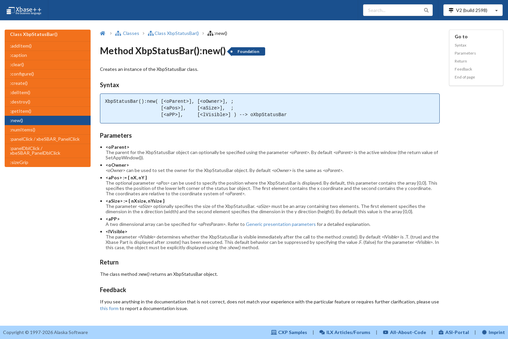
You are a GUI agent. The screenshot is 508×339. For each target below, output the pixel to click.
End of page (465, 77)
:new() (16, 120)
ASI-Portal (453, 332)
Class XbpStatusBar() (173, 33)
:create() (19, 83)
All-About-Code (404, 332)
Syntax (460, 45)
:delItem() (20, 92)
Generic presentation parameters (281, 224)
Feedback (463, 69)
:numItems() (22, 129)
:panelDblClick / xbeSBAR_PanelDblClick (35, 150)
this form (109, 308)
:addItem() (21, 46)
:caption (18, 55)
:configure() (22, 74)
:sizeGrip (19, 162)
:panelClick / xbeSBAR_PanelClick (45, 139)
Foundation (248, 51)
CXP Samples (289, 332)
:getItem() (20, 111)
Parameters (465, 53)
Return (461, 61)
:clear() (17, 64)
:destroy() (20, 101)
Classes (127, 33)
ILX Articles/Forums (345, 332)
